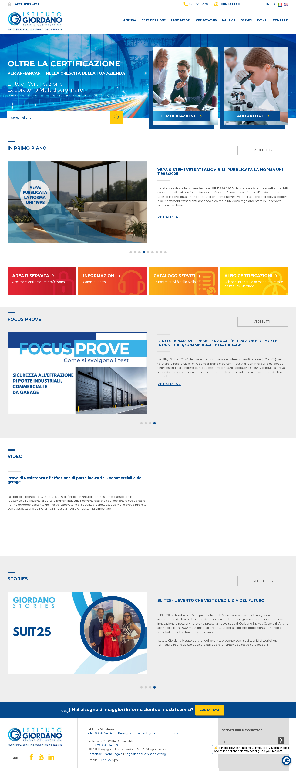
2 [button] (135, 252)
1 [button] (131, 252)
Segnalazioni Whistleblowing (145, 754)
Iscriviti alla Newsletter (241, 730)
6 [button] (152, 252)
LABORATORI (180, 20)
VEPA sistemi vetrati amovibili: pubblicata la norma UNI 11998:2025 (220, 172)
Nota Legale (114, 754)
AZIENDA (129, 20)
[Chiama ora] (107, 745)
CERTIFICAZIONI (181, 116)
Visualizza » (169, 217)
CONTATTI (280, 20)
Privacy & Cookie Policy (134, 733)
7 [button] (157, 252)
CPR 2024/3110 (206, 20)
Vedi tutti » (263, 150)
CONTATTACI (209, 710)
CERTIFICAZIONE (154, 20)
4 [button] (144, 252)
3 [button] (139, 252)
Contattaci (94, 754)
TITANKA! (105, 760)
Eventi (262, 20)
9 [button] (165, 252)
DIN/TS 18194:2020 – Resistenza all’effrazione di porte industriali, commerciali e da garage (217, 343)
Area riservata (23, 4)
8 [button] (161, 252)
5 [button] (148, 252)
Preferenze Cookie (166, 733)
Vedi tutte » (263, 581)
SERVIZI (246, 20)
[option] (148, 202)
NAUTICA (228, 20)
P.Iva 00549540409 (101, 733)
